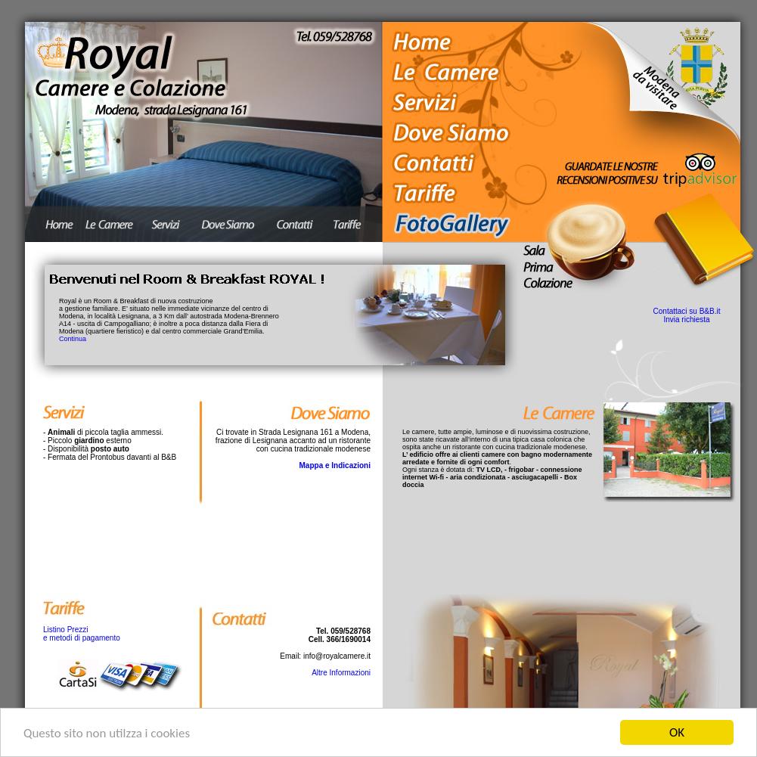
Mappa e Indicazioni (335, 465)
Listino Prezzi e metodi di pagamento (81, 633)
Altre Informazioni (341, 673)
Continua (72, 339)
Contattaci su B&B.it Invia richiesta (687, 315)
